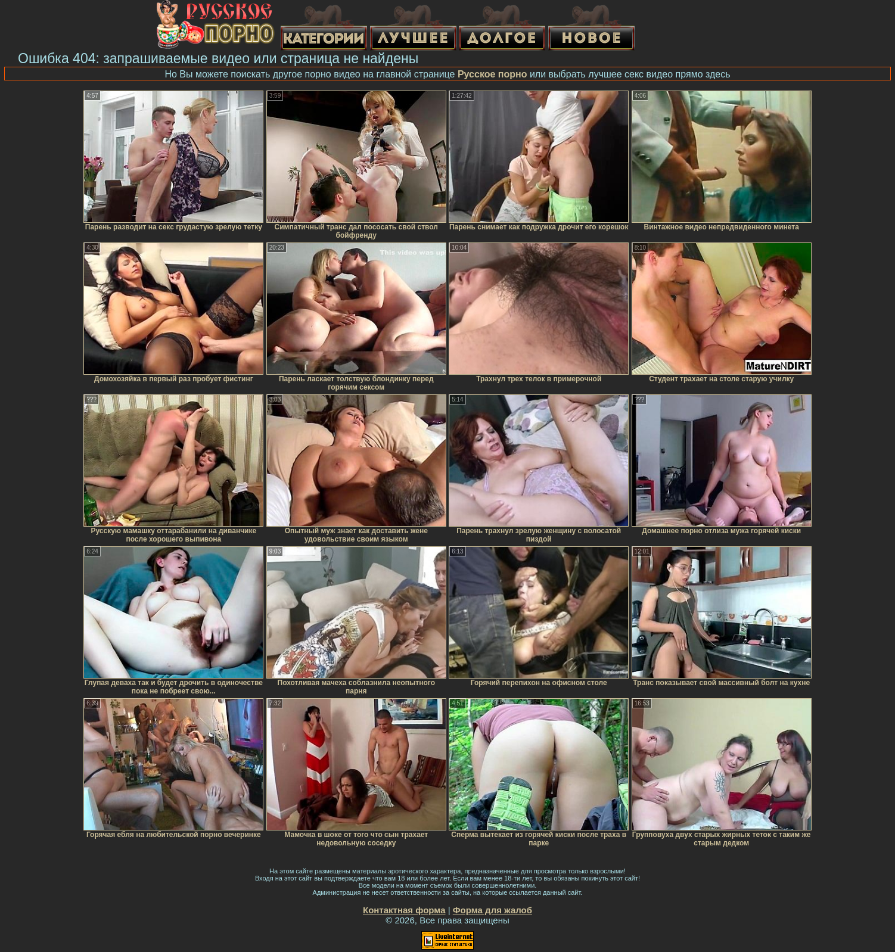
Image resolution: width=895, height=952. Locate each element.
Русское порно (492, 74)
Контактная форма (404, 910)
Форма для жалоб (492, 910)
